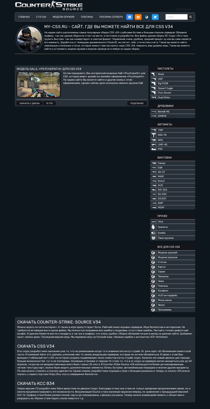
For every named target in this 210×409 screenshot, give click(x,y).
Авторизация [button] (183, 9)
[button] (129, 17)
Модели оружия (63, 16)
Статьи (41, 16)
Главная (24, 16)
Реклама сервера (111, 16)
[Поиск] (177, 17)
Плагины (87, 16)
